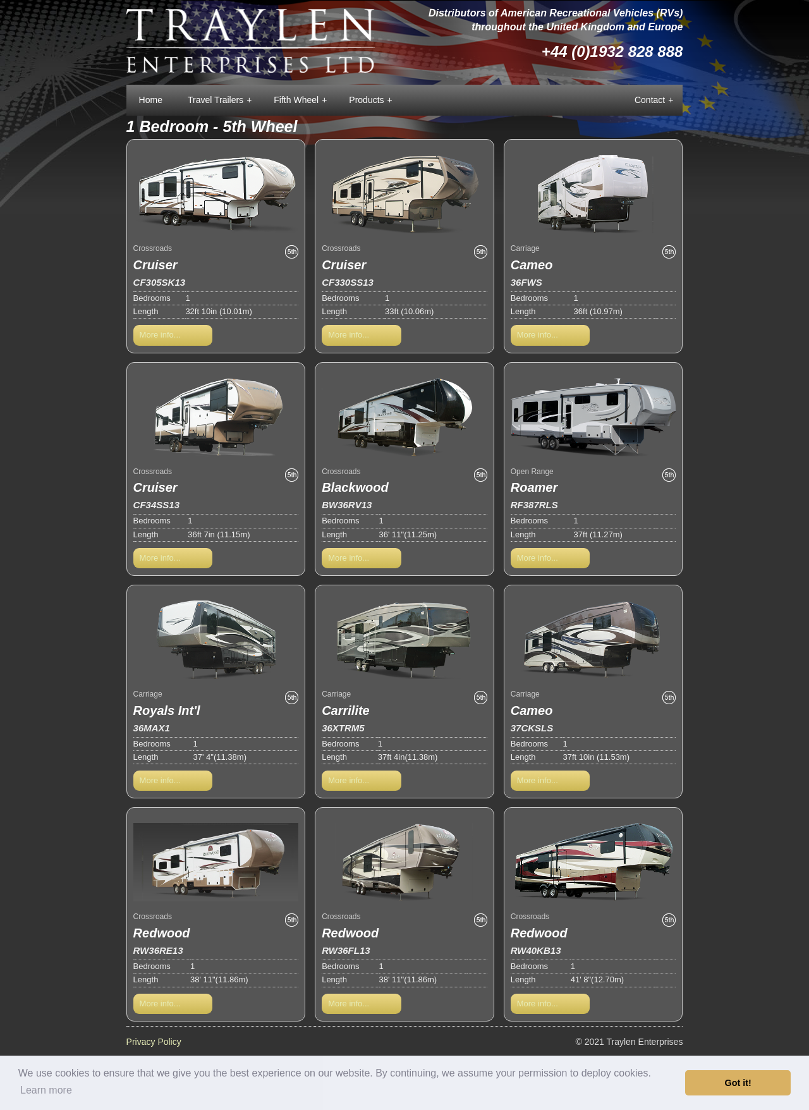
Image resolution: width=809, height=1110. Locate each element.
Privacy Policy (153, 1042)
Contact (654, 100)
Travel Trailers (220, 100)
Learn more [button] (46, 1090)
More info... (160, 334)
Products (370, 100)
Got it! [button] (738, 1083)
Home (150, 100)
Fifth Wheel (300, 100)
